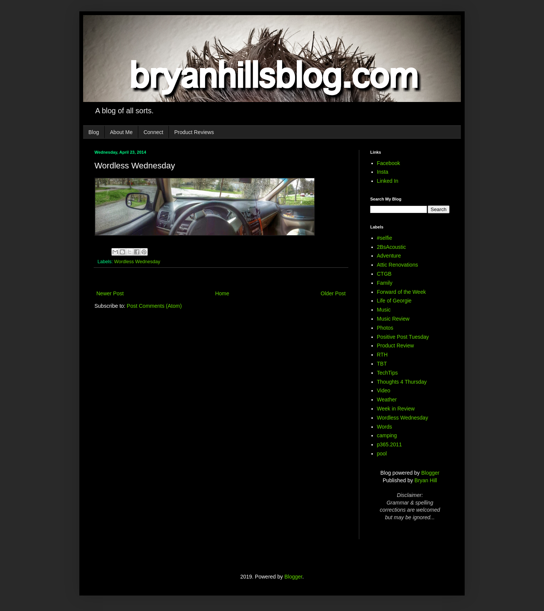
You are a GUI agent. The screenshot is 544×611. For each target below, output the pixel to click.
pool (382, 454)
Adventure (389, 256)
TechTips (387, 373)
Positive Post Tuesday (403, 337)
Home (222, 293)
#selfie (384, 238)
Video (384, 390)
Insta (382, 172)
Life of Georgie (394, 301)
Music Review (393, 319)
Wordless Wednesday (137, 261)
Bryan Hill (425, 480)
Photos (385, 328)
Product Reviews (194, 132)
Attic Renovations (397, 265)
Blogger (430, 473)
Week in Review (396, 409)
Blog (93, 132)
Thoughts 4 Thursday (402, 382)
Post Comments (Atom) (154, 306)
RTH (382, 355)
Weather (387, 400)
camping (387, 435)
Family (385, 283)
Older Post (333, 293)
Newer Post (110, 293)
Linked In (388, 181)
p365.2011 (389, 444)
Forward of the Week (401, 292)
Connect (153, 132)
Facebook (388, 163)
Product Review (395, 346)
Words (384, 427)
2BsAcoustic (391, 247)
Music (384, 310)
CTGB (384, 274)
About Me (121, 132)
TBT (382, 364)
